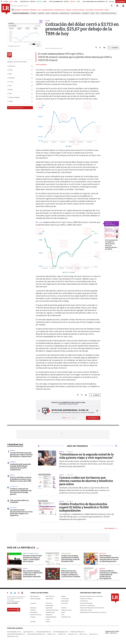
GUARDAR (113, 47)
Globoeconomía (66, 610)
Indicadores (34, 612)
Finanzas (33, 610)
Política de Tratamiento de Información (92, 607)
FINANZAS (18, 10)
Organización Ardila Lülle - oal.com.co (112, 632)
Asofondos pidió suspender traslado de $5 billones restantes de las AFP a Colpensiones (20, 467)
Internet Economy (35, 614)
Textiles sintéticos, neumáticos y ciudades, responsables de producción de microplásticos (108, 574)
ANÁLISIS (68, 10)
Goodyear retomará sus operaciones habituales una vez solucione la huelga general (21, 491)
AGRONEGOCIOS (59, 10)
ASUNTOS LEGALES (78, 10)
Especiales (49, 607)
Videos (48, 621)
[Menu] (13, 9)
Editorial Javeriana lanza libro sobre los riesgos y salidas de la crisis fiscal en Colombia (70, 573)
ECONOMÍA (25, 10)
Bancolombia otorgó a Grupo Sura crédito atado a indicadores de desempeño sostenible (32, 573)
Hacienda (13, 462)
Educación (13, 507)
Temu (97, 13)
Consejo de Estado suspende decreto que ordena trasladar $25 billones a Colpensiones (21, 454)
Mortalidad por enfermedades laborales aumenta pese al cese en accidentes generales (109, 558)
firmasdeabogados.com (60, 631)
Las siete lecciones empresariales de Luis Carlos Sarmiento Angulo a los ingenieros (21, 512)
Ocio (62, 614)
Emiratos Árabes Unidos (30, 553)
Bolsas (12, 475)
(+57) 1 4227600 (12, 603)
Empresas (33, 607)
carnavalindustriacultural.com (36, 634)
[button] (38, 411)
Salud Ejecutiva (66, 617)
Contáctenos (84, 601)
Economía (64, 603)
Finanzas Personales (52, 610)
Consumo (33, 603)
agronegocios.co (28, 631)
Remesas (33, 13)
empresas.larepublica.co (43, 631)
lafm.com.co (83, 634)
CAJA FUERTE (89, 10)
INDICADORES (99, 10)
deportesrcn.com (12, 636)
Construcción (65, 553)
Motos (48, 13)
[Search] (111, 6)
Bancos (25, 568)
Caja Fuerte (49, 598)
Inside (63, 612)
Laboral (12, 450)
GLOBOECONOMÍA (47, 10)
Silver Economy (75, 13)
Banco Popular (64, 13)
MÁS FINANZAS (110, 528)
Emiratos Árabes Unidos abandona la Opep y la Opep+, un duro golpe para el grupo (32, 558)
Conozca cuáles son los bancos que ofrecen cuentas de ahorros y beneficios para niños (86, 481)
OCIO (39, 10)
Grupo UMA (54, 13)
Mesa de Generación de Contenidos (91, 596)
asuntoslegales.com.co (14, 631)
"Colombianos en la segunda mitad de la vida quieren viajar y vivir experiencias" (86, 456)
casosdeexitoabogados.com (16, 634)
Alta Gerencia (50, 596)
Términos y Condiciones (87, 605)
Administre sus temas (15, 107)
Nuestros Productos (86, 598)
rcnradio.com (61, 634)
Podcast (32, 617)
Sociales (32, 621)
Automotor (14, 486)
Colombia (41, 13)
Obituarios (49, 614)
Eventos (63, 607)
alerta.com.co (93, 634)
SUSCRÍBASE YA (93, 418)
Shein (92, 13)
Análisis (63, 596)
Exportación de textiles (108, 13)
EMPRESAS (33, 10)
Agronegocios (34, 596)
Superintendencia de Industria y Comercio (93, 612)
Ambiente (102, 568)
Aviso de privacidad (86, 603)
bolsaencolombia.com (77, 631)
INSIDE (106, 10)
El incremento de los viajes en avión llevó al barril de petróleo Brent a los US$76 (111, 244)
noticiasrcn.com (73, 634)
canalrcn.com (51, 634)
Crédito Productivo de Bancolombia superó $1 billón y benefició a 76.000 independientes (83, 507)
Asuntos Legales (35, 598)
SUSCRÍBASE (120, 1)
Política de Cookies (86, 610)
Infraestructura (50, 612)
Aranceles (85, 13)
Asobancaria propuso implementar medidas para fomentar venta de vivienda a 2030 (70, 558)
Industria (102, 553)
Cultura (63, 568)
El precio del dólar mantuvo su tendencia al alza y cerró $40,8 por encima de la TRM (20, 479)
